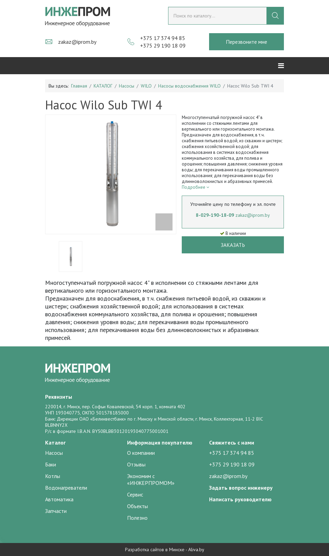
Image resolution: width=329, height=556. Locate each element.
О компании (141, 452)
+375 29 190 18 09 (163, 45)
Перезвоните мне (246, 41)
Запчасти (56, 510)
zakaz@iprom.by (77, 41)
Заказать (233, 244)
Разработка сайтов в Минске (154, 549)
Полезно (137, 517)
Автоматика (59, 499)
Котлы (52, 476)
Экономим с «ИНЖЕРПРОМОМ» (151, 479)
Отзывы (136, 464)
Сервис (135, 494)
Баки (50, 464)
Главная (79, 86)
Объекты (137, 506)
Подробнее (195, 187)
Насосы (126, 86)
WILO (146, 86)
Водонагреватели (66, 487)
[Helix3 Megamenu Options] (281, 65)
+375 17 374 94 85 (162, 38)
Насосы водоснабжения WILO (189, 86)
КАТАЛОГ (103, 86)
